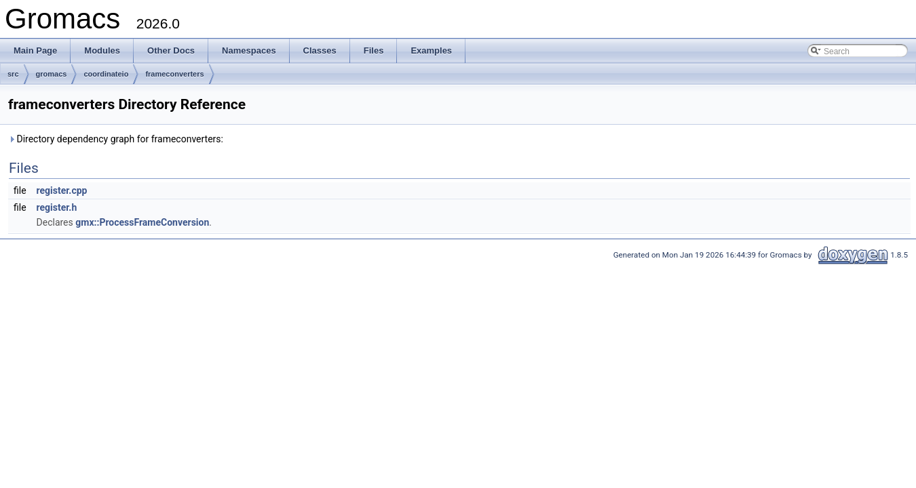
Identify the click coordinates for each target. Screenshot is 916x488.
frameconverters (174, 74)
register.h (57, 207)
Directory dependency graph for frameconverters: (115, 139)
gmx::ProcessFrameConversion (142, 222)
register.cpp (62, 190)
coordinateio (105, 74)
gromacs (51, 74)
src (13, 74)
